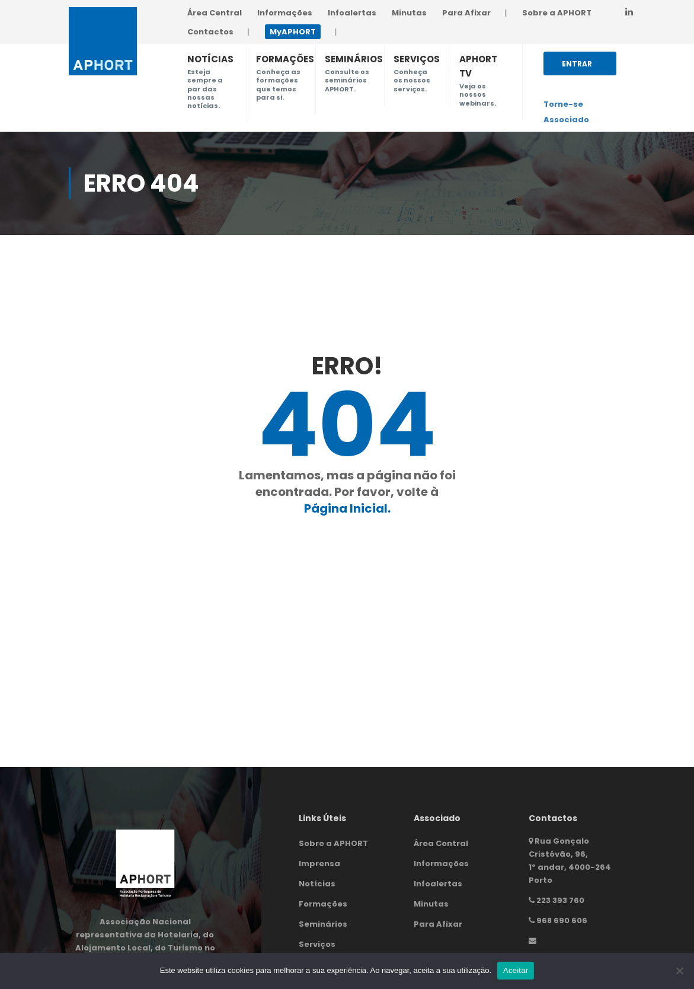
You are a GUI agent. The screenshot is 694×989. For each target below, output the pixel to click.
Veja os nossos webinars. (477, 94)
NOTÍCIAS (210, 59)
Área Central (214, 12)
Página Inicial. (347, 508)
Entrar (577, 67)
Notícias (317, 883)
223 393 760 (560, 900)
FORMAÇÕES (285, 59)
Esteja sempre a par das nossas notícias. (205, 88)
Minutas (409, 12)
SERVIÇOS (417, 59)
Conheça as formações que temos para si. (278, 84)
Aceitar (515, 970)
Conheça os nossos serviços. (412, 80)
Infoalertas (352, 12)
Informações (284, 12)
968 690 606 (561, 920)
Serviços (317, 944)
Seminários (323, 924)
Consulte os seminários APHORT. (347, 80)
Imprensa (319, 863)
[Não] (679, 971)
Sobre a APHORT (556, 12)
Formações (323, 904)
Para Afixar (466, 12)
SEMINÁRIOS (354, 59)
